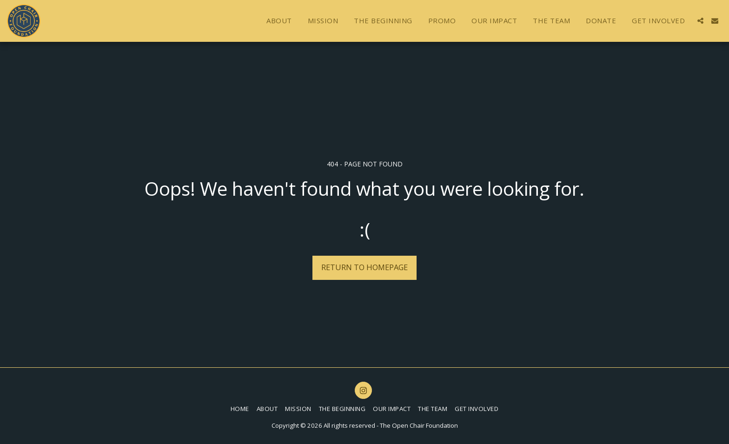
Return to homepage (364, 267)
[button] (700, 20)
